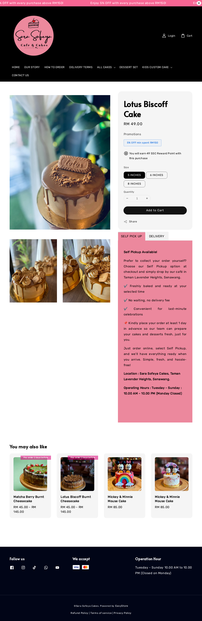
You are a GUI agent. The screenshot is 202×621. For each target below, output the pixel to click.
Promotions (132, 134)
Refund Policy (79, 613)
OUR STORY (32, 67)
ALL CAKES (104, 67)
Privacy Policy (122, 613)
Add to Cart (155, 210)
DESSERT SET (128, 67)
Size (126, 167)
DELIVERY (157, 236)
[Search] (130, 35)
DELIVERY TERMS (81, 67)
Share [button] (130, 221)
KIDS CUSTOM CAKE (155, 67)
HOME (16, 67)
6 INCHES (156, 175)
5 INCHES (134, 175)
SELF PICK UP (131, 236)
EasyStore (121, 605)
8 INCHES (134, 183)
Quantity (129, 191)
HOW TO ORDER (54, 67)
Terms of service (101, 613)
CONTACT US (20, 75)
